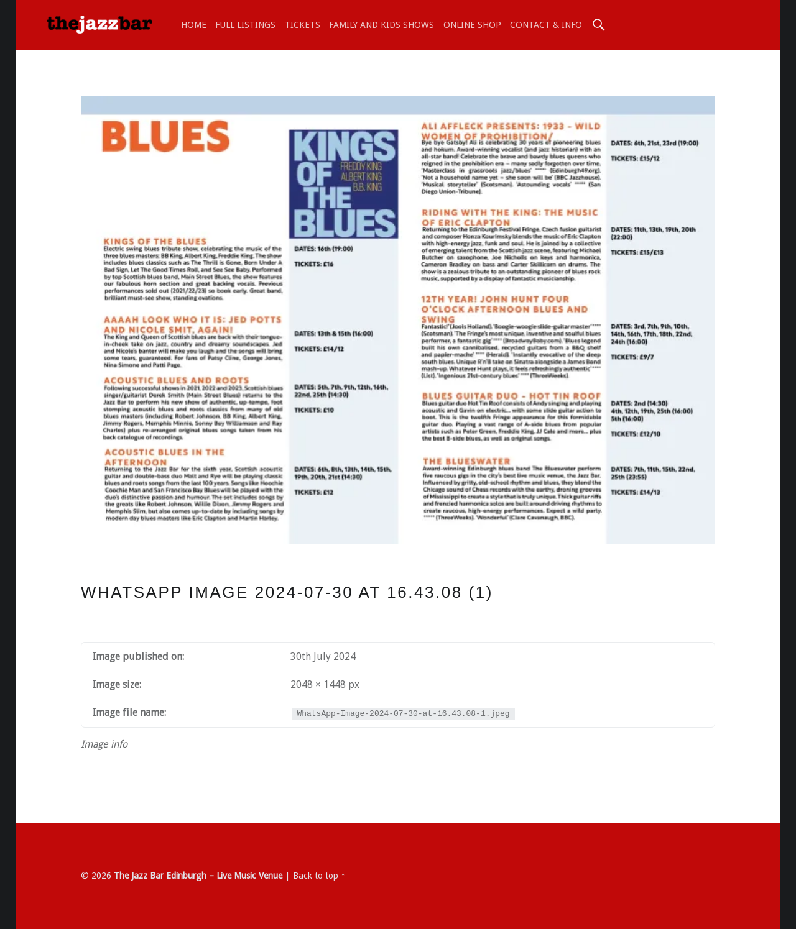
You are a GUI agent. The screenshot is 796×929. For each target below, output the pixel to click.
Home (193, 25)
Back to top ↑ (319, 876)
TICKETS (302, 25)
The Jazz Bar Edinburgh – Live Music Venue (198, 876)
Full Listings (245, 25)
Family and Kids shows (381, 25)
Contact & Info (546, 25)
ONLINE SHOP (472, 25)
